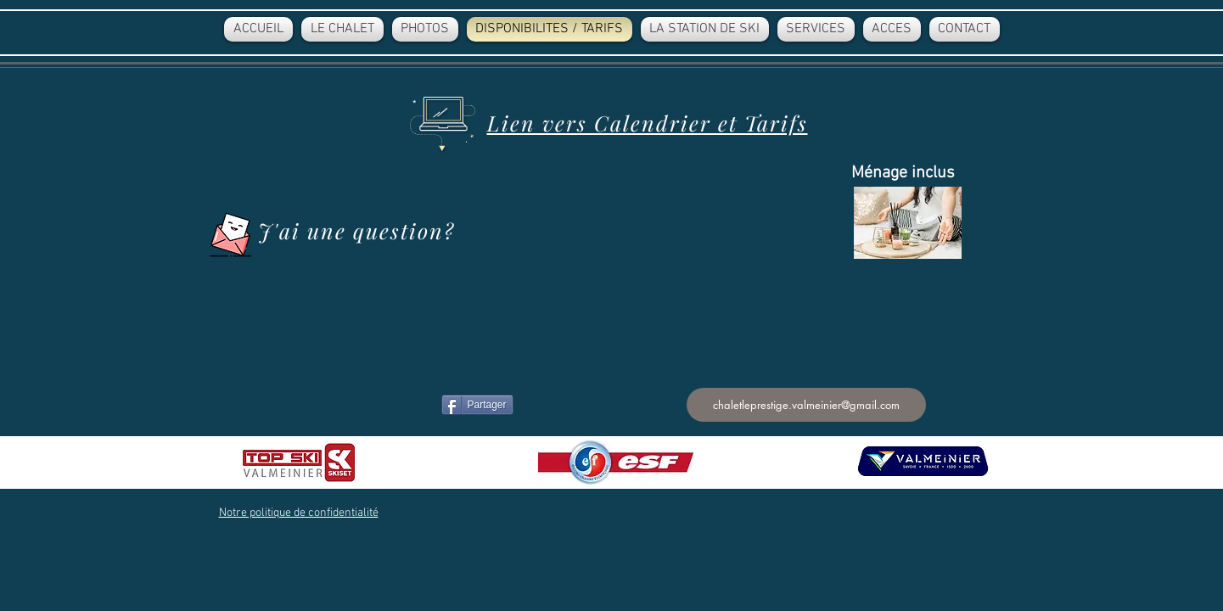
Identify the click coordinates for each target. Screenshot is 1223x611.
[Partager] (477, 405)
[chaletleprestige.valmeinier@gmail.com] (806, 405)
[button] (299, 513)
